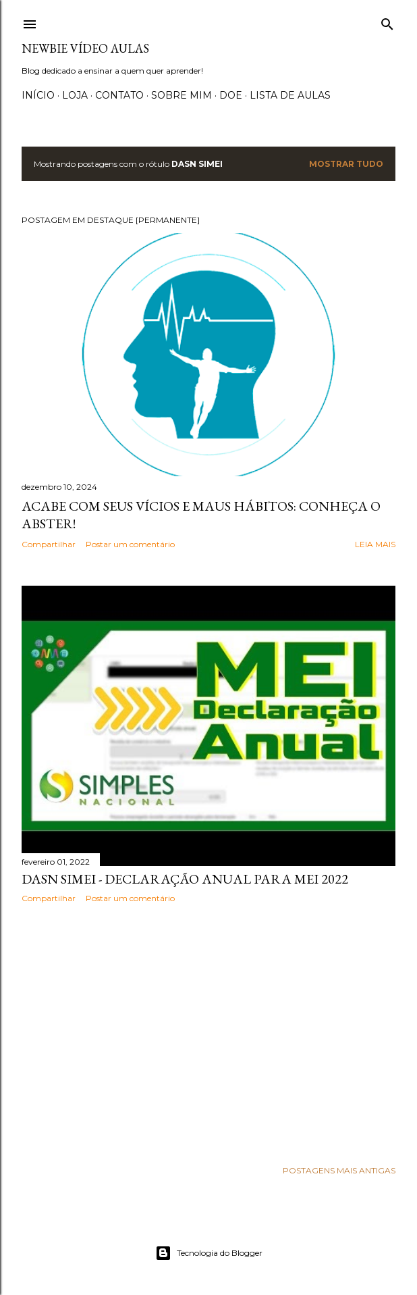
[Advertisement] (208, 1031)
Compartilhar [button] (49, 544)
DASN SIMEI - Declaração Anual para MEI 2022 (185, 879)
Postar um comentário (130, 544)
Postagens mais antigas (339, 1170)
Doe (230, 95)
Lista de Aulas (290, 95)
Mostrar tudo (346, 164)
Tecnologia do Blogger (208, 1253)
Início (38, 95)
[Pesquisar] (387, 21)
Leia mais (375, 544)
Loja (75, 95)
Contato (119, 95)
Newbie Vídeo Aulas (85, 48)
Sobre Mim (181, 95)
